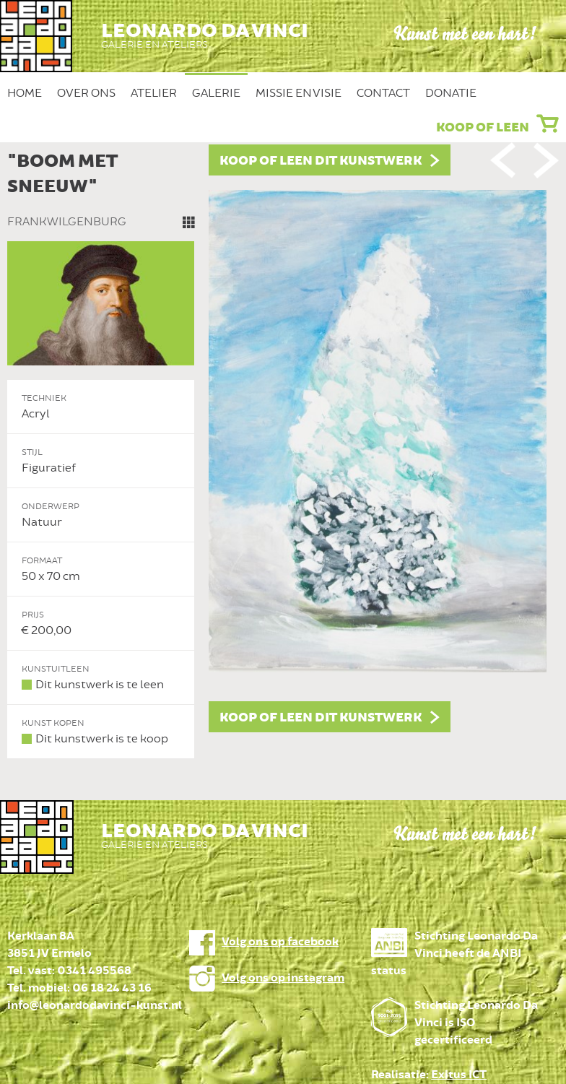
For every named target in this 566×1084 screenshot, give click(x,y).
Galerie (216, 93)
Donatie (450, 93)
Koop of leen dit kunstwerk (320, 161)
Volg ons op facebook (280, 942)
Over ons (86, 93)
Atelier (154, 93)
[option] (283, 451)
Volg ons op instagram (283, 978)
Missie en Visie (298, 93)
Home (24, 93)
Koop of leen (482, 127)
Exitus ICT (459, 1075)
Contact (383, 93)
